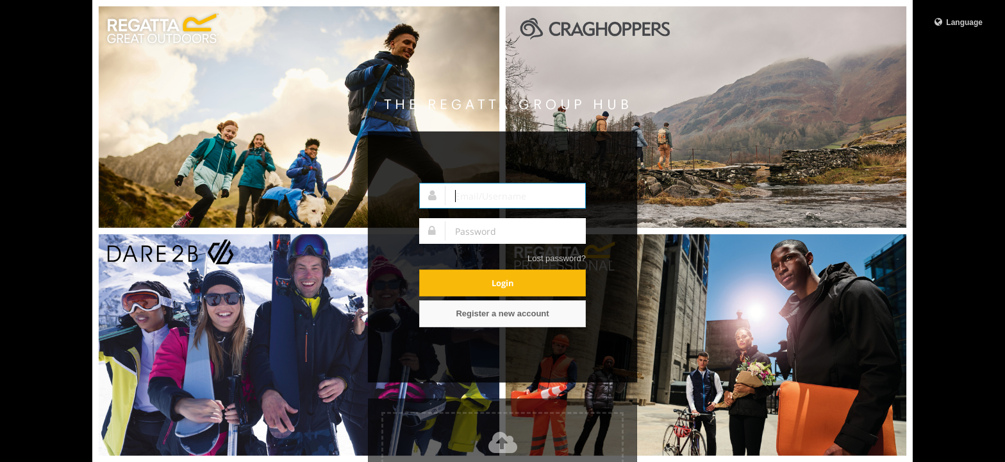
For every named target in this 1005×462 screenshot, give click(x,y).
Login (503, 283)
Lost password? (556, 258)
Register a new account (502, 313)
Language (958, 22)
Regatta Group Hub (506, 104)
